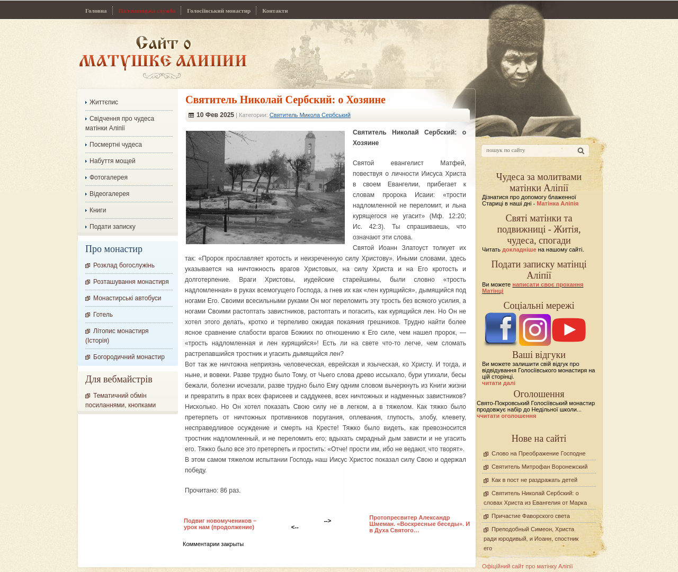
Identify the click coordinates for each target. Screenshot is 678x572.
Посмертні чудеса (116, 144)
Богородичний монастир (129, 357)
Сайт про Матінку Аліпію (163, 56)
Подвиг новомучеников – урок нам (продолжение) (220, 523)
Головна (96, 10)
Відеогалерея (109, 194)
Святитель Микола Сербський (310, 115)
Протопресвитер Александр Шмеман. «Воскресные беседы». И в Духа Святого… (419, 523)
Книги (98, 210)
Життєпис (104, 102)
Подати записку (113, 226)
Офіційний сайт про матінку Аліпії (527, 566)
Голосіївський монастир (219, 10)
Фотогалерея (109, 177)
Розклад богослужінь (124, 265)
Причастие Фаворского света (531, 516)
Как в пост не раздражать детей (534, 480)
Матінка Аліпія (557, 203)
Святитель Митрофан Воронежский (539, 466)
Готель (103, 314)
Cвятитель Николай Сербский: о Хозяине (285, 99)
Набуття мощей (113, 161)
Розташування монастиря (131, 281)
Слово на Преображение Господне (539, 453)
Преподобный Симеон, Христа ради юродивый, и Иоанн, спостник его (531, 538)
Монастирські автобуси (127, 298)
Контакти (275, 10)
